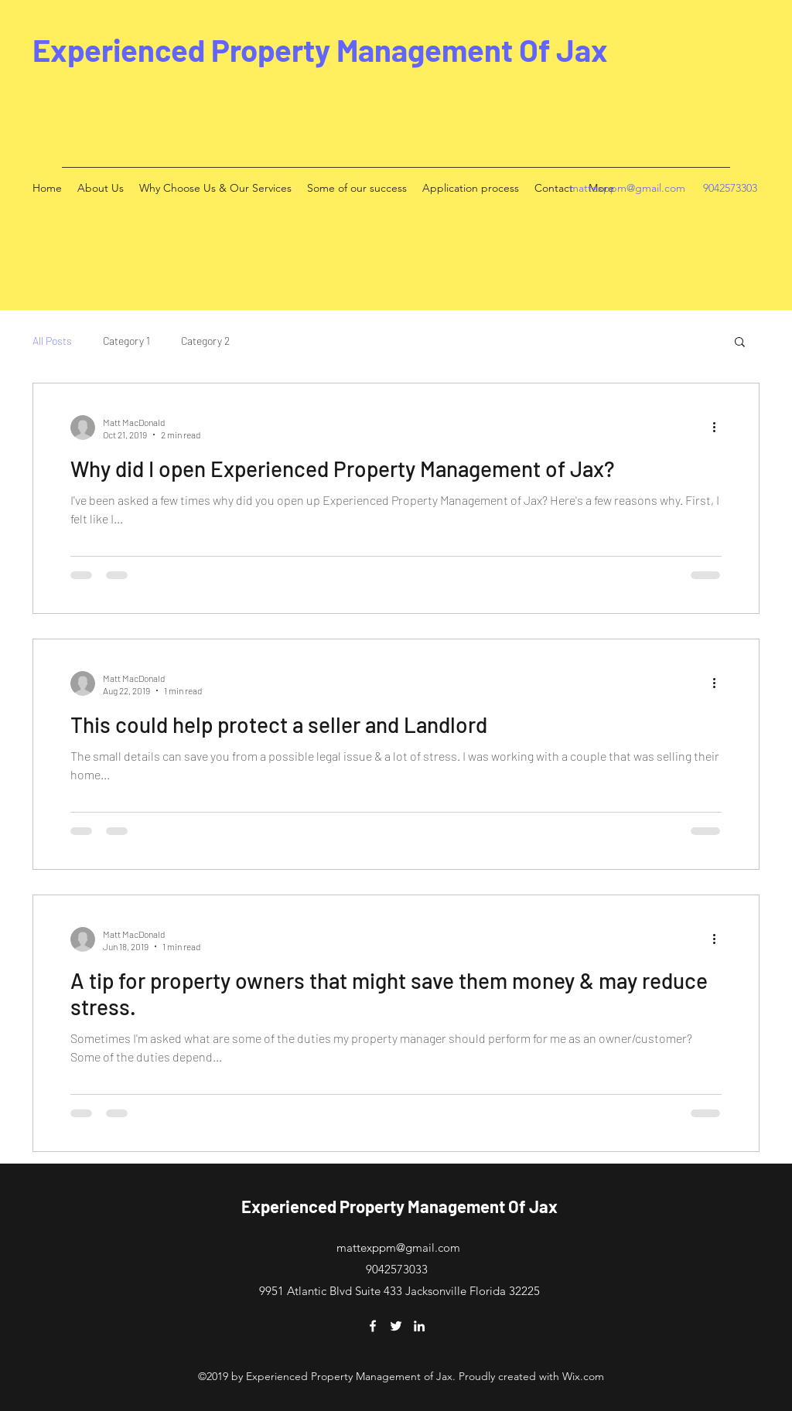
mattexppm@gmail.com (627, 188)
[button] (739, 343)
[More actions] (719, 427)
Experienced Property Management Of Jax (320, 49)
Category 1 (126, 340)
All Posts (52, 340)
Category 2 (205, 340)
